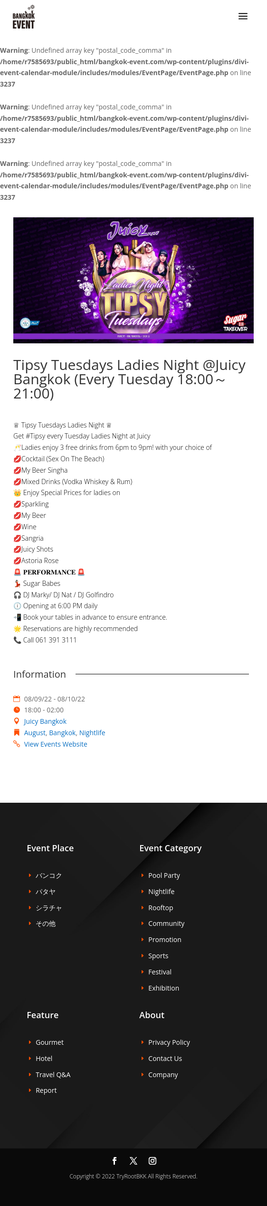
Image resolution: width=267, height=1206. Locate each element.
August (35, 732)
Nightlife (92, 732)
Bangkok (62, 732)
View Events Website (55, 744)
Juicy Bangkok (45, 721)
